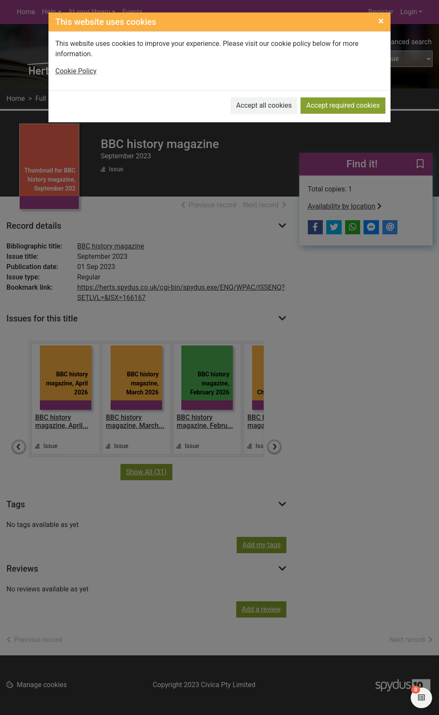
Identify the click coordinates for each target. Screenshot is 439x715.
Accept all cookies (264, 105)
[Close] (381, 21)
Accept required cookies (343, 105)
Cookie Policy (75, 71)
